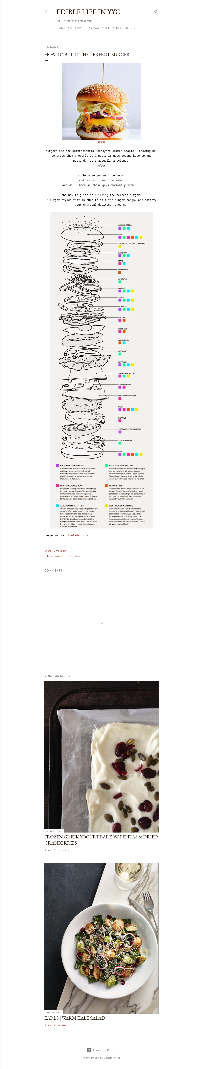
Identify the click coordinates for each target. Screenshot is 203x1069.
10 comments (62, 1025)
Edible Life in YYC (88, 11)
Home (61, 28)
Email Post (60, 550)
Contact (92, 28)
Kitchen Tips (112, 28)
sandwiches (67, 556)
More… (129, 28)
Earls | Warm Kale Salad (74, 1018)
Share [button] (47, 550)
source (101, 141)
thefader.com (78, 535)
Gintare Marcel (112, 1057)
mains (56, 556)
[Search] (156, 11)
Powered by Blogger (101, 1050)
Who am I (75, 28)
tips (77, 556)
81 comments (61, 850)
